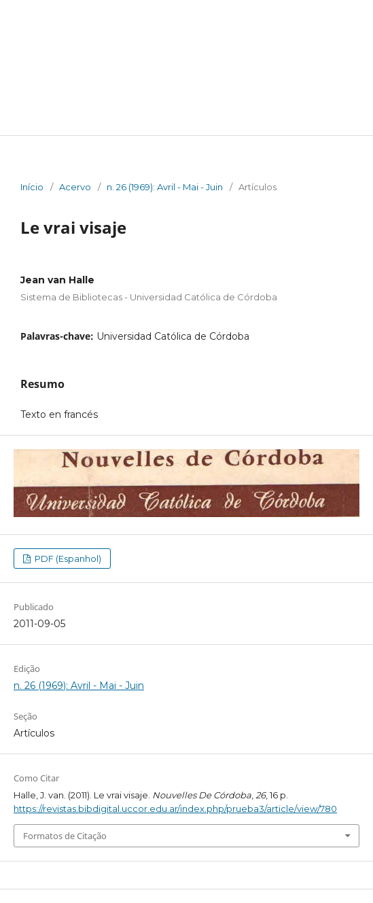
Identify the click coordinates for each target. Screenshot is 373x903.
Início (31, 186)
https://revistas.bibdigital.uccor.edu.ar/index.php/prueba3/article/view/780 (175, 808)
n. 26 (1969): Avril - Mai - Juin (165, 186)
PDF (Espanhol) (67, 558)
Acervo (75, 186)
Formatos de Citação (65, 836)
